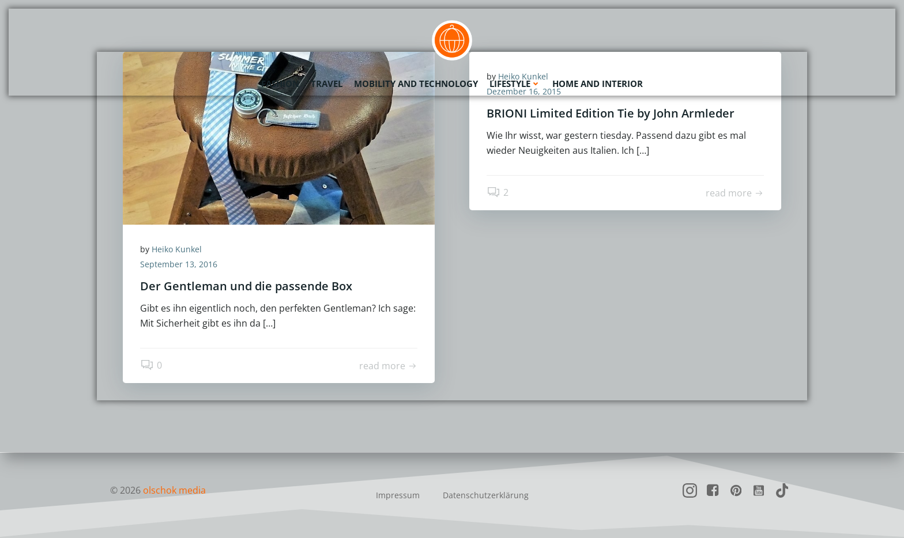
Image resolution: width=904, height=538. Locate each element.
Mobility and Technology (416, 83)
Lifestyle (515, 83)
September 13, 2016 (178, 264)
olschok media (174, 490)
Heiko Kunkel (177, 249)
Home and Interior (597, 83)
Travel (326, 83)
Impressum (398, 495)
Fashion (280, 83)
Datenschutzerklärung (486, 495)
